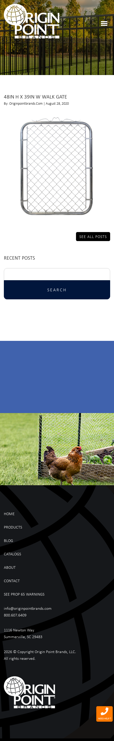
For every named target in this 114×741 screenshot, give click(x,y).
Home (9, 513)
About (10, 567)
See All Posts (93, 236)
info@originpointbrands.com (28, 608)
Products (13, 527)
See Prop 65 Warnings (24, 594)
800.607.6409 (15, 615)
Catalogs (12, 553)
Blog (8, 540)
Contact (12, 580)
